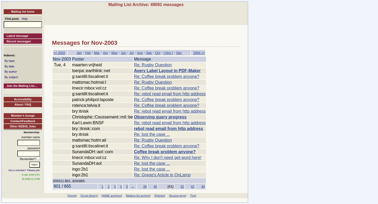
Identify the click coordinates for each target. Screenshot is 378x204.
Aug (140, 53)
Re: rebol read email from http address (170, 94)
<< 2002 (59, 53)
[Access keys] (177, 195)
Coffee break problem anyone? (165, 152)
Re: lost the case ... (152, 134)
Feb (88, 53)
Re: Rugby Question (153, 65)
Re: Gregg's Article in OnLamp (162, 175)
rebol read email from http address (168, 128)
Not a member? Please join (24, 170)
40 (155, 186)
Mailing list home (22, 11)
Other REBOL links (23, 126)
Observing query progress (160, 117)
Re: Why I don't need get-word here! (167, 157)
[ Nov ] (168, 53)
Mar (96, 53)
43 (192, 186)
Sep (149, 53)
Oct (157, 53)
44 (203, 186)
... (132, 186)
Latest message (17, 35)
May (115, 53)
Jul (131, 53)
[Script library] (89, 195)
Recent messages (19, 41)
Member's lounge (23, 115)
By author (10, 71)
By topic (9, 60)
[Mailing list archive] (138, 195)
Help (25, 18)
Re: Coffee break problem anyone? (166, 76)
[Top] (193, 195)
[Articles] (159, 195)
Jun (123, 53)
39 (144, 186)
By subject (11, 77)
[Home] (72, 195)
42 (182, 186)
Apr (105, 53)
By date (9, 66)
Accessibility (23, 99)
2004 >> (199, 53)
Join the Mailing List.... (22, 85)
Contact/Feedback (22, 121)
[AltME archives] (112, 195)
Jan (79, 53)
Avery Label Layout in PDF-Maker (167, 70)
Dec (179, 53)
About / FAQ (22, 104)
